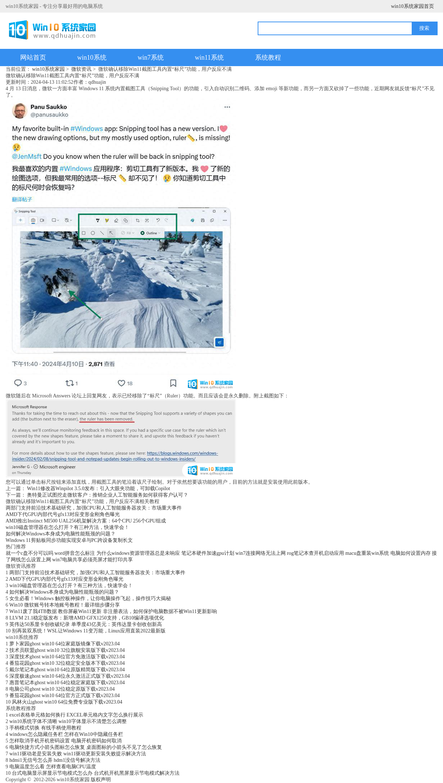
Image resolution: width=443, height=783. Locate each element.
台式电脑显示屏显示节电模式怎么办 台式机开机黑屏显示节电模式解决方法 (96, 773)
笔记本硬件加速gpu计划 (207, 553)
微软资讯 (81, 69)
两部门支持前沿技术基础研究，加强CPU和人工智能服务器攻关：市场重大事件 (94, 508)
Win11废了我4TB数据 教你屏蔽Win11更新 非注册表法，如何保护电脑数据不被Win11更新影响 (113, 611)
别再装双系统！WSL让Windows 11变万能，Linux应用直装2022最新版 (89, 631)
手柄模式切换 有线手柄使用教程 (45, 728)
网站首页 (33, 57)
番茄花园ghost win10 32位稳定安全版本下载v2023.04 (67, 663)
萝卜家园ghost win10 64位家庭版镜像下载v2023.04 (64, 643)
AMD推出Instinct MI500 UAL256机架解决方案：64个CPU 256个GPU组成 (86, 521)
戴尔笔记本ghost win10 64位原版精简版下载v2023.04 (67, 669)
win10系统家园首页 (412, 6)
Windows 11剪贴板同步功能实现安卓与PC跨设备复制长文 (69, 540)
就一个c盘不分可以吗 (29, 553)
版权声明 (101, 779)
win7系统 (151, 57)
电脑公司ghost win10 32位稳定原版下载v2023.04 (62, 689)
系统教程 (268, 57)
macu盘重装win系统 (367, 553)
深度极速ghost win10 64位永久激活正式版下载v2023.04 (69, 676)
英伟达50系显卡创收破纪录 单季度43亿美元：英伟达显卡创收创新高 (85, 624)
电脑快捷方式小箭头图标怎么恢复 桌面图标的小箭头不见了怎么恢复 (85, 747)
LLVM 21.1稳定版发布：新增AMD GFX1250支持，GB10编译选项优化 (86, 618)
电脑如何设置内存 (410, 553)
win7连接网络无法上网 (260, 553)
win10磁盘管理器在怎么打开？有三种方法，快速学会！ (67, 527)
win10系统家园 (48, 69)
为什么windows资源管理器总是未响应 (138, 553)
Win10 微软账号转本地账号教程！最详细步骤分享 (64, 605)
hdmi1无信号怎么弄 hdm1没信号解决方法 (54, 760)
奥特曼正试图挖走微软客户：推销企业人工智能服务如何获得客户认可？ (107, 495)
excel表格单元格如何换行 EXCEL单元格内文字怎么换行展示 (76, 715)
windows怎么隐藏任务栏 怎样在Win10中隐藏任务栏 (66, 734)
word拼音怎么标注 (74, 553)
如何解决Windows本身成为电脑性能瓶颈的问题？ (61, 533)
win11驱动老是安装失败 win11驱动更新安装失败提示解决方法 (77, 753)
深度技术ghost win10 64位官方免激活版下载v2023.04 (67, 656)
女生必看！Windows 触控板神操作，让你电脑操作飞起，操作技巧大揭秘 (90, 598)
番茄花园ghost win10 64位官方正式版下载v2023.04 (64, 695)
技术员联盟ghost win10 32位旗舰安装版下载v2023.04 (67, 650)
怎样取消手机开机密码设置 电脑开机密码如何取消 (65, 740)
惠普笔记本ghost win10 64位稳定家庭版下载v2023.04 (67, 682)
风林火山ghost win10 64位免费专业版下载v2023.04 (67, 702)
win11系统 (209, 57)
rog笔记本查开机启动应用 (315, 553)
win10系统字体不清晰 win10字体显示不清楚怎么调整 (68, 721)
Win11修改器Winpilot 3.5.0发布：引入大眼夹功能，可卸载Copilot (98, 488)
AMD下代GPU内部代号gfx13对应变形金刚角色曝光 (63, 514)
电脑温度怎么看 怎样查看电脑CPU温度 (52, 766)
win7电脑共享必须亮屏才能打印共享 (92, 559)
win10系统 (92, 57)
